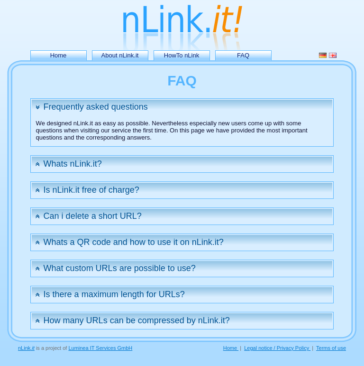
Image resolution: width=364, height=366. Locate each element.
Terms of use (331, 348)
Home (58, 55)
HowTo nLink (181, 55)
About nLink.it (120, 55)
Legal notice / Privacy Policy (277, 348)
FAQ (243, 55)
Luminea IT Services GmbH (100, 348)
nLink (26, 348)
